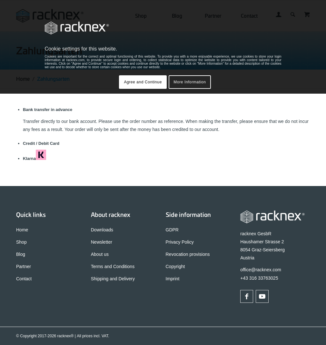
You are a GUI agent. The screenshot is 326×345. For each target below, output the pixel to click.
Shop (21, 242)
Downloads (102, 229)
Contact (24, 278)
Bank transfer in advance (47, 109)
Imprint (173, 278)
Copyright (175, 266)
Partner (23, 266)
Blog (20, 254)
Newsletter (101, 242)
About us (100, 254)
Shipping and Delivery (113, 278)
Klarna (34, 158)
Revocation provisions (188, 254)
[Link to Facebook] (246, 296)
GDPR (172, 229)
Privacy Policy (180, 242)
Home (22, 229)
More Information (189, 82)
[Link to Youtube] (262, 296)
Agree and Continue (143, 82)
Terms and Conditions (112, 266)
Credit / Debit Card (41, 143)
